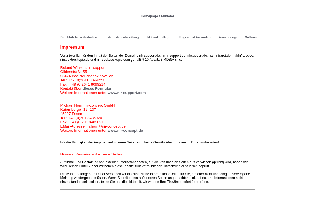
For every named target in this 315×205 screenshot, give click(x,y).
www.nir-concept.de (125, 130)
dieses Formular (97, 88)
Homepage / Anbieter (157, 16)
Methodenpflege (158, 37)
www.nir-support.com (127, 93)
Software (251, 37)
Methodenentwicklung (123, 37)
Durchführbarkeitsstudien (78, 37)
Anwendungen (229, 37)
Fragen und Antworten (194, 37)
